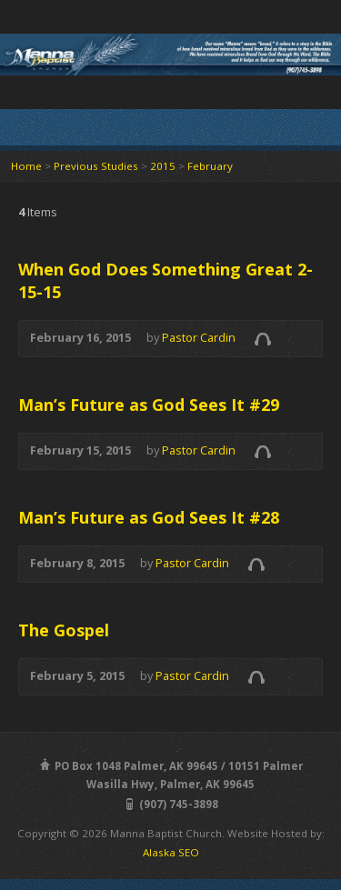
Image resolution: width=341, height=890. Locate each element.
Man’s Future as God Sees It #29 (148, 404)
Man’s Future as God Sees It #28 (148, 517)
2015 (163, 166)
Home (26, 166)
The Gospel (63, 630)
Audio (262, 338)
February (210, 166)
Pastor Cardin (199, 337)
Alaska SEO (171, 852)
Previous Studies (96, 166)
